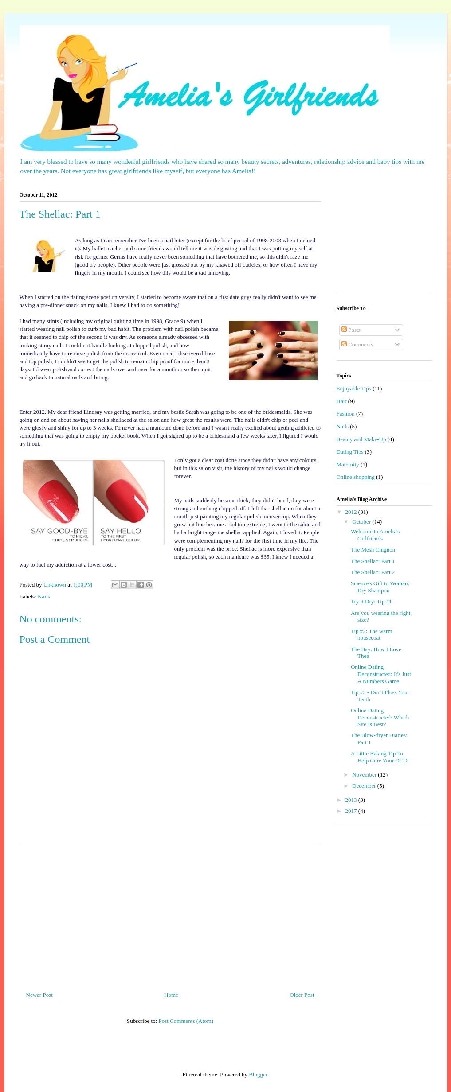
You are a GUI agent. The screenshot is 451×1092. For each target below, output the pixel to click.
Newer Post (39, 994)
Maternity (348, 464)
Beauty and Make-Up (361, 439)
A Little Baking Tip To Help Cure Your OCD (379, 757)
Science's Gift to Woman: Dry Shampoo (380, 587)
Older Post (302, 994)
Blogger (258, 1074)
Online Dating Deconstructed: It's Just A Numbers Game (381, 674)
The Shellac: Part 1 (373, 561)
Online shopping (356, 477)
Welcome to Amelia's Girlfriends (375, 535)
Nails (44, 596)
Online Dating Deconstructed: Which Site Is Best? (380, 717)
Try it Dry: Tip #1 (371, 601)
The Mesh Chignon (373, 549)
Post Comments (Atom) (185, 1021)
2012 (351, 512)
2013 (351, 800)
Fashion (346, 413)
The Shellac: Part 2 (373, 572)
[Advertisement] (170, 915)
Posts (351, 329)
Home (171, 994)
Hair (342, 401)
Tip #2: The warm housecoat (371, 634)
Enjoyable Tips (354, 388)
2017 (351, 811)
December (364, 785)
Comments (357, 344)
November (365, 774)
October (362, 521)
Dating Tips (350, 451)
